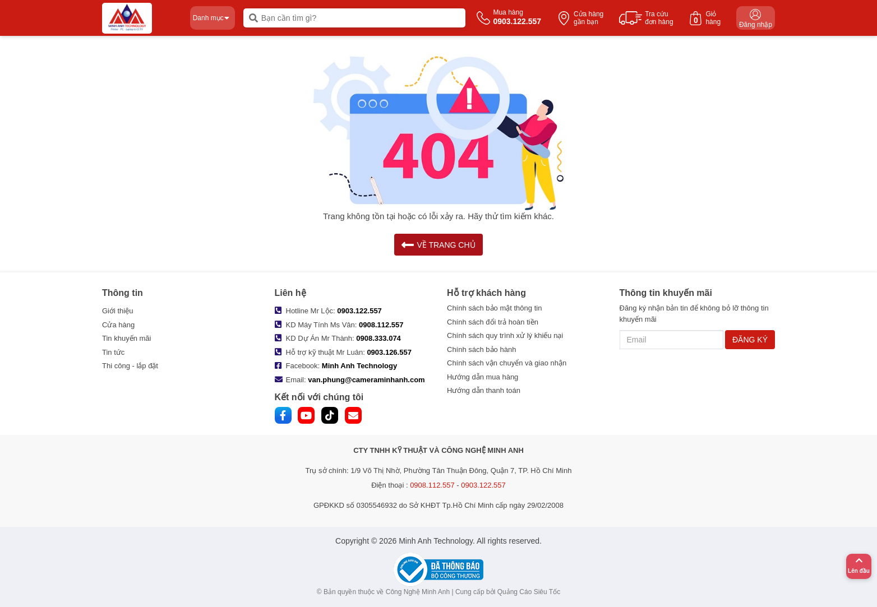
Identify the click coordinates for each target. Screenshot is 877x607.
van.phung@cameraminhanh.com (366, 380)
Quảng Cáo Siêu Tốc (529, 592)
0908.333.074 (378, 338)
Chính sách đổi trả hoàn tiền (492, 322)
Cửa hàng (118, 325)
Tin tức (113, 352)
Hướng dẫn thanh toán (483, 390)
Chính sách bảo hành (481, 349)
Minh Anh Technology (359, 366)
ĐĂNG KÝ (750, 339)
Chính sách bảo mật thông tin (494, 308)
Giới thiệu (117, 311)
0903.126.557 (389, 352)
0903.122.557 (359, 311)
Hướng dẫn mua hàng (482, 377)
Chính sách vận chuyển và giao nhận (506, 363)
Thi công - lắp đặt (130, 366)
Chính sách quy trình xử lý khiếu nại (505, 335)
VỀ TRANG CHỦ (438, 245)
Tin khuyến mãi (126, 338)
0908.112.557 (381, 325)
